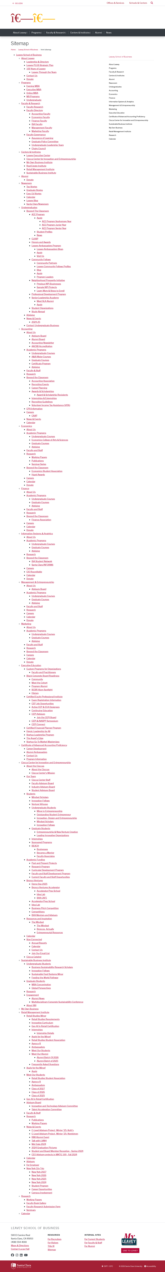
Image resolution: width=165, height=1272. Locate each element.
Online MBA (32, 93)
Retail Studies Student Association (48, 1040)
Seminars (31, 1210)
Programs (26, 82)
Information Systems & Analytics (37, 533)
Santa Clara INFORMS (42, 564)
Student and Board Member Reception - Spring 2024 (57, 1151)
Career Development (36, 748)
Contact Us (31, 75)
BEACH (35, 845)
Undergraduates (29, 207)
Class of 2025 (38, 1095)
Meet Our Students (41, 1050)
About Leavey (27, 58)
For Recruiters (54, 1239)
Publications (38, 460)
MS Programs (33, 96)
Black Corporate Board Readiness (42, 675)
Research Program (41, 866)
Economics (26, 426)
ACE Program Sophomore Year (56, 221)
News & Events (33, 318)
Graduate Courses (40, 360)
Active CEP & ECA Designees (46, 707)
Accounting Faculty (41, 113)
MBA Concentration (41, 984)
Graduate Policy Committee (45, 141)
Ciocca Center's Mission (43, 773)
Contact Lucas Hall (20, 1249)
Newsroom (26, 183)
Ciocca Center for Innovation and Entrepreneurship (51, 159)
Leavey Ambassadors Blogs (50, 249)
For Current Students (94, 1239)
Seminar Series (39, 464)
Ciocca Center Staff (41, 779)
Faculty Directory (34, 110)
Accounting (26, 329)
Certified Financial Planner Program (43, 727)
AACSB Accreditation (42, 346)
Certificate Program (41, 363)
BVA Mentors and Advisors (44, 915)
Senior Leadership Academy (45, 297)
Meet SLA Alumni (45, 301)
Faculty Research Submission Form (43, 1206)
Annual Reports (39, 943)
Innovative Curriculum (42, 1022)
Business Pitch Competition (45, 908)
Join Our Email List (41, 953)
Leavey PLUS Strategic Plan (39, 65)
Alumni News (38, 998)
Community (37, 679)
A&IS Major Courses (41, 356)
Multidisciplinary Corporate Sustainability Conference (57, 1002)
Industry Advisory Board (43, 786)
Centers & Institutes (31, 152)
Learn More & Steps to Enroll (50, 290)
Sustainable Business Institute (41, 172)
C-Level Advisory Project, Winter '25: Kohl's (53, 1130)
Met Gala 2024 (39, 1144)
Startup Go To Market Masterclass (42, 741)
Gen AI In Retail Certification (45, 1026)
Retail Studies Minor (36, 1015)
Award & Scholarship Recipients (52, 394)
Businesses (42, 849)
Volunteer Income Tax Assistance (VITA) (51, 405)
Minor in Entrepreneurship (49, 811)
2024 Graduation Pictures (44, 1147)
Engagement (32, 995)
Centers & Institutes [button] (81, 32)
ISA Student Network (42, 561)
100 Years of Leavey (36, 68)
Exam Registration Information (46, 700)
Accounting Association (43, 381)
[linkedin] (21, 1255)
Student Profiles (44, 231)
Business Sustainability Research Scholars (52, 967)
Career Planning (39, 387)
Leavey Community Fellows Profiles (54, 266)
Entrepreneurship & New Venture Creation (57, 832)
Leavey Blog (32, 200)
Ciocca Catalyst (33, 956)
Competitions (38, 911)
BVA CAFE (42, 897)
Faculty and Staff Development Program (51, 873)
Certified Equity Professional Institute (44, 696)
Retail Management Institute (40, 169)
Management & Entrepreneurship (37, 582)
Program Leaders (45, 276)
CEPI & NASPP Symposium (45, 721)
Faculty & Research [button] (57, 32)
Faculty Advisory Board (43, 783)
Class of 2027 (38, 1088)
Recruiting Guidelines (42, 401)
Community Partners (47, 263)
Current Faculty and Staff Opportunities (51, 877)
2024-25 (36, 322)
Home (13, 49)
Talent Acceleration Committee (47, 1109)
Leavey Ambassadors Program (46, 245)
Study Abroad (38, 311)
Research (31, 374)
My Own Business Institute (39, 162)
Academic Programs (36, 349)
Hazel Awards (38, 474)
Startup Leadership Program (40, 734)
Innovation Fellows (41, 800)
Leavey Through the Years (44, 72)
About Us (31, 332)
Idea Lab (41, 894)
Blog (39, 270)
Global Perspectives (41, 988)
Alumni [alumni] (98, 32)
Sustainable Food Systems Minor (47, 974)
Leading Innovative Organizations (53, 835)
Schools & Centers (138, 3)
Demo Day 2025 (39, 884)
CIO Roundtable (34, 571)
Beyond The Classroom (37, 211)
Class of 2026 (38, 1092)
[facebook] (12, 1255)
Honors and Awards (41, 242)
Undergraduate (33, 100)
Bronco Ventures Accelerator (46, 887)
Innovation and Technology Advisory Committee (55, 1106)
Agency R (36, 1043)
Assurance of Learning (42, 138)
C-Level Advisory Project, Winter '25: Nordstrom (55, 1133)
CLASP (35, 238)
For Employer (32, 1165)
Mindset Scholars (40, 797)
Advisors (30, 1161)
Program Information (36, 759)
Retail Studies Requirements (46, 1019)
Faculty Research (34, 106)
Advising (30, 315)
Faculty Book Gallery (36, 1203)
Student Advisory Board (43, 790)
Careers (30, 412)
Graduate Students (41, 828)
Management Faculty (42, 127)
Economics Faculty (41, 117)
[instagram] (17, 1255)
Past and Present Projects (44, 863)
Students (30, 793)
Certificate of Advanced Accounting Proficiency (44, 745)
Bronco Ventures (34, 880)
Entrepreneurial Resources (50, 932)
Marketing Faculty (40, 131)
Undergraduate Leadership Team (48, 145)
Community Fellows (41, 259)
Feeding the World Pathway (45, 977)
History (35, 693)
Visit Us (40, 256)
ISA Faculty (37, 124)
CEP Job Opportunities (43, 703)
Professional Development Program (49, 294)
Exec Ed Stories (33, 193)
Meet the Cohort (39, 682)
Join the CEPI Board (46, 717)
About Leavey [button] (21, 32)
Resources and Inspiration (39, 918)
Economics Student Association (47, 471)
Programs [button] (37, 32)
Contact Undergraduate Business (42, 325)
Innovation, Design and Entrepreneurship (57, 818)
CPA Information (34, 408)
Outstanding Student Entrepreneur (54, 814)
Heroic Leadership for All (38, 731)
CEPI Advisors (38, 714)
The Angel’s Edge (34, 738)
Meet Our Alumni (40, 1054)
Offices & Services (115, 3)
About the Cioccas (35, 766)
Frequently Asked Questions (45, 1064)
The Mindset (38, 922)
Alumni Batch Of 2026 (48, 1057)
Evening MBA (33, 86)
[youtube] (26, 1255)
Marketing (26, 623)
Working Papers (39, 457)
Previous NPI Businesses (49, 283)
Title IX (51, 1246)
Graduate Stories (34, 190)
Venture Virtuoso (40, 804)
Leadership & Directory (37, 61)
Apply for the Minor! (41, 1036)
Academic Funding (35, 859)
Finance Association (41, 519)
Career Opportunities (42, 1189)
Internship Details (45, 1033)
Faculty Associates (46, 856)
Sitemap (52, 1249)
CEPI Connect (38, 724)
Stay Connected (34, 939)
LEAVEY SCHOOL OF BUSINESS (35, 1228)
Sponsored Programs (42, 842)
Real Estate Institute (36, 165)
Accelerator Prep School (48, 891)
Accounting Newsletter (43, 342)
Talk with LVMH (39, 1140)
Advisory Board (39, 335)
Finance (25, 488)
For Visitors (53, 1242)
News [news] (109, 32)
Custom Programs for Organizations (43, 668)
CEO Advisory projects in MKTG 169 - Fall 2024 (54, 1154)
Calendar (30, 197)
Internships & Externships (44, 398)
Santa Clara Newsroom (37, 204)
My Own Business (30, 1008)
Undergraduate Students (44, 807)
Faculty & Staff (33, 370)
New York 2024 (39, 1182)
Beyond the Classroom (37, 377)
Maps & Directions (20, 1245)
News (39, 235)
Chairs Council (39, 148)
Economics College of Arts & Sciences (50, 440)
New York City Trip (35, 1168)
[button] (152, 3)
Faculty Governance (36, 134)
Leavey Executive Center (38, 155)
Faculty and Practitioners (44, 672)
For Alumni (89, 1246)
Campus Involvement (42, 1192)
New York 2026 (39, 1175)
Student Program (40, 1185)
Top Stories (31, 186)
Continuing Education (42, 710)
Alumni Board (38, 339)
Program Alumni (39, 686)
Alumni (24, 176)
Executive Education (31, 665)
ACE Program (38, 214)
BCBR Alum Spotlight (42, 689)
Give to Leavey (130, 1250)
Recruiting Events (40, 384)
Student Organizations (42, 308)
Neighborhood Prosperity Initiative (48, 280)
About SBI (31, 1005)
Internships (37, 838)
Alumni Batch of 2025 (47, 1060)
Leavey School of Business (28, 49)
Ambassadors (38, 1047)
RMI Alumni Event (40, 1137)
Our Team (31, 776)
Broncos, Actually (45, 929)
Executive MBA (33, 89)
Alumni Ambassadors (36, 752)
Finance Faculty (39, 120)
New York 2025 (39, 1178)
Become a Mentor (45, 852)
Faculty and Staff (34, 450)
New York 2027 (39, 1171)
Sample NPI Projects (47, 287)
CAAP (34, 415)
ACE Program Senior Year (54, 228)
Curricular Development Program (48, 870)
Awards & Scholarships (43, 391)
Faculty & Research (30, 103)
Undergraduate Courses (43, 353)
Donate (30, 79)
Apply (39, 217)
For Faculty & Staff (93, 1242)
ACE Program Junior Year (54, 224)
